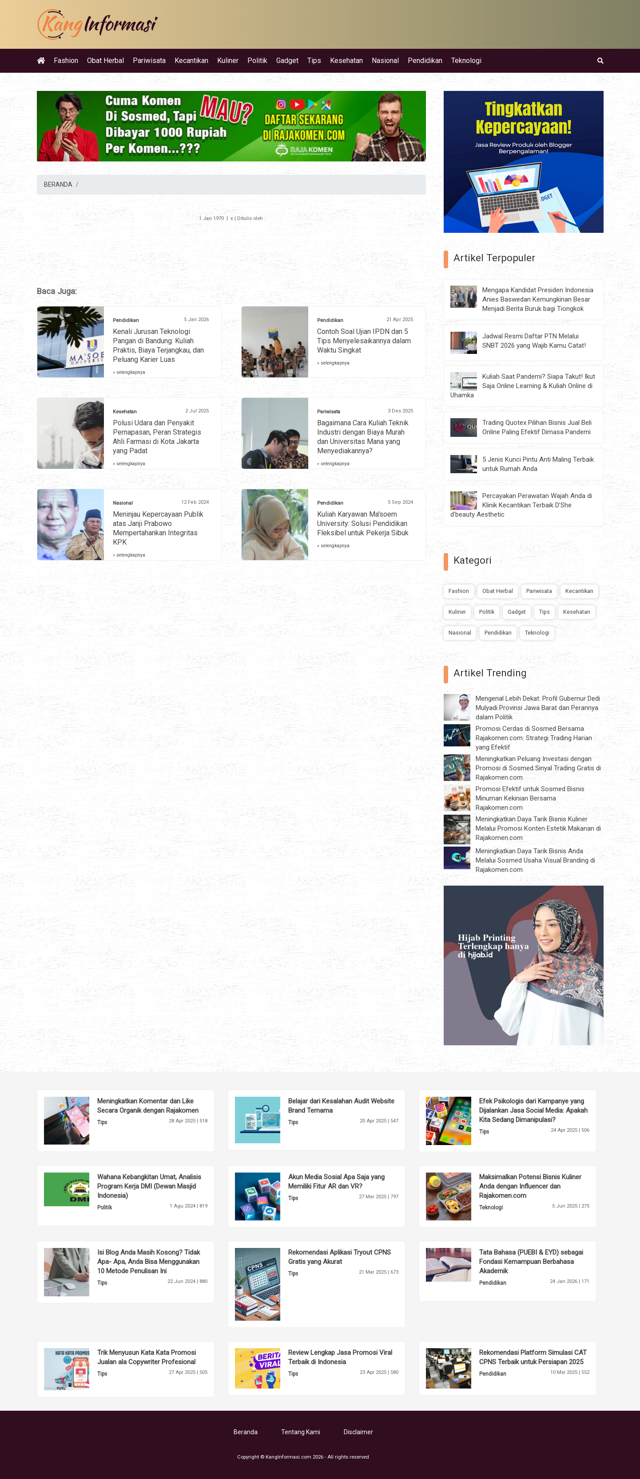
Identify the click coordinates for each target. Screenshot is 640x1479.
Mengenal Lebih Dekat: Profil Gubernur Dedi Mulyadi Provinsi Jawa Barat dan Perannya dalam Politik (538, 707)
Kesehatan (346, 60)
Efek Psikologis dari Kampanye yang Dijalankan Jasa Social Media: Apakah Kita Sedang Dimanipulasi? (533, 1110)
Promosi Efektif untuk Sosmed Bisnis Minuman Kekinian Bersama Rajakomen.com (530, 798)
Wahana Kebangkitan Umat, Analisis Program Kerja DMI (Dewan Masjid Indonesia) (149, 1186)
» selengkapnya (129, 372)
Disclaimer (358, 1432)
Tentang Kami (300, 1432)
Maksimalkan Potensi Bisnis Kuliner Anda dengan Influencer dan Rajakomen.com (530, 1186)
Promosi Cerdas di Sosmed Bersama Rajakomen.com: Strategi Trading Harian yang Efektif (534, 738)
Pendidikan (425, 60)
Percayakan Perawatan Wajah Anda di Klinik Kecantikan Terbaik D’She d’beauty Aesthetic (521, 505)
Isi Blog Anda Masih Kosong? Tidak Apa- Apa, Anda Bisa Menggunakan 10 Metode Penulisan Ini (148, 1261)
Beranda (246, 1432)
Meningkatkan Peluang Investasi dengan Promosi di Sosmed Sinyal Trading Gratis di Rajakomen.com (538, 768)
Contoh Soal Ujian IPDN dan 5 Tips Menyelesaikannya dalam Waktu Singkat (364, 340)
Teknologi (466, 60)
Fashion (66, 60)
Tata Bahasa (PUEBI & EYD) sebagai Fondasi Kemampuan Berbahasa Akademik (531, 1261)
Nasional (385, 60)
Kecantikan (191, 60)
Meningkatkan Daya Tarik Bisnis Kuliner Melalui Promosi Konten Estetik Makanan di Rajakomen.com (538, 828)
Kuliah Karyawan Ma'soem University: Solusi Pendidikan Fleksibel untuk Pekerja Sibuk (363, 523)
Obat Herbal (105, 60)
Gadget (287, 60)
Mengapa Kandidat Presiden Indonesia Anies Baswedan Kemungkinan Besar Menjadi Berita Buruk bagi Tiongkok (537, 299)
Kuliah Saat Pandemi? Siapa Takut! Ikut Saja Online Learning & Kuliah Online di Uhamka (522, 386)
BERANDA (58, 184)
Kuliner (228, 60)
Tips (314, 60)
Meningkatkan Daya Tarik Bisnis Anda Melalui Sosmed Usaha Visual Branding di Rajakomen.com (535, 860)
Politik (257, 60)
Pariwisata (149, 60)
